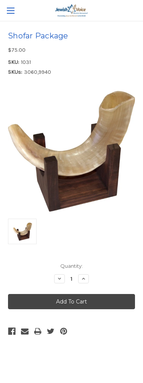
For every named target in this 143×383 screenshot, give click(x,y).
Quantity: (71, 266)
